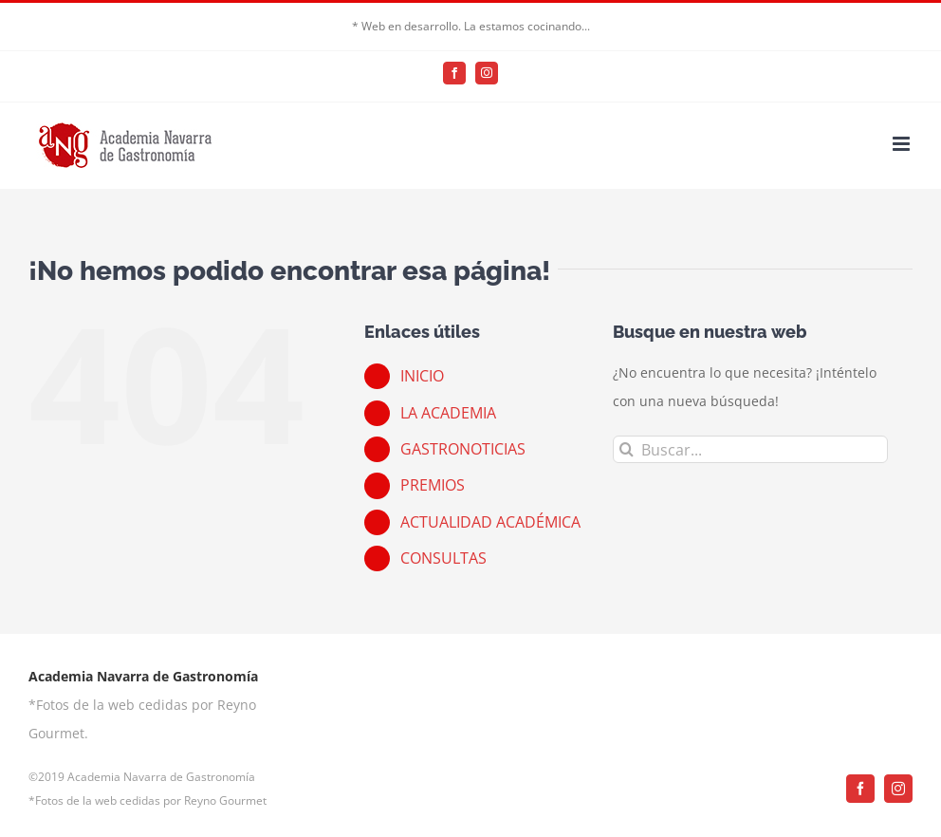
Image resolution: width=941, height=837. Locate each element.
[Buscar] (626, 449)
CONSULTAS (443, 558)
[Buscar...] (751, 449)
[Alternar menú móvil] (903, 144)
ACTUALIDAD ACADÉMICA (490, 522)
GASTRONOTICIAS (463, 448)
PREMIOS (432, 484)
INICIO (422, 375)
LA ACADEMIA (448, 412)
